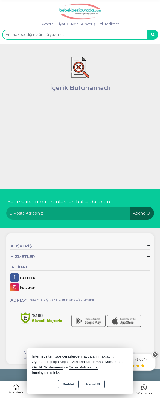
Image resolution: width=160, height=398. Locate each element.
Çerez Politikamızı (83, 367)
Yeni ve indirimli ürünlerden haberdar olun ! (60, 201)
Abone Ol (142, 213)
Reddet (68, 384)
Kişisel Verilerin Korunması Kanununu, (91, 362)
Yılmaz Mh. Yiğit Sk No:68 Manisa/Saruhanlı (59, 299)
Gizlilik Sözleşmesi (47, 367)
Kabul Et (93, 384)
